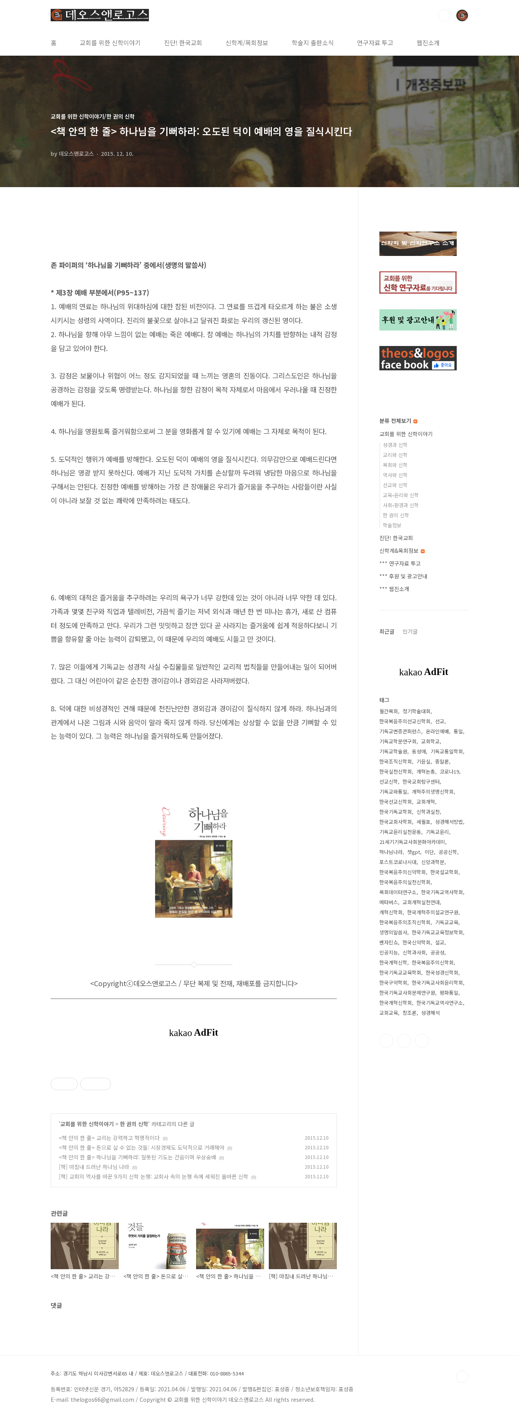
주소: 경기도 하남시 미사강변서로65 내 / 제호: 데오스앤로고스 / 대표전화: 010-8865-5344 (147, 1373)
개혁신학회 (391, 912)
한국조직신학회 (395, 761)
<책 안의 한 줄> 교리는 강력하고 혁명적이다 (109, 1138)
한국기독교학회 (395, 811)
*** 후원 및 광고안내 (403, 576)
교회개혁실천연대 (421, 902)
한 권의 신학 (134, 1124)
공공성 (437, 952)
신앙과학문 (432, 862)
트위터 (404, 1041)
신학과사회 (414, 952)
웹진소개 (428, 42)
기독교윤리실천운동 (400, 831)
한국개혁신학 (393, 962)
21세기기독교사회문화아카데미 (412, 841)
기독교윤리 (437, 831)
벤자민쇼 (388, 942)
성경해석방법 (449, 821)
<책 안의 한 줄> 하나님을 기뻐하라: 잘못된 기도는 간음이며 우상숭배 (137, 1157)
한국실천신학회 (395, 771)
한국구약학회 (393, 982)
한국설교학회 (444, 872)
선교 (439, 721)
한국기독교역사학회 (442, 892)
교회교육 (388, 1012)
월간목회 (388, 711)
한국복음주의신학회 (433, 962)
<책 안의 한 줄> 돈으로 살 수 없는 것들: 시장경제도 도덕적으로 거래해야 (141, 1147)
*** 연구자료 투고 (400, 563)
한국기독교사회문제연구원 (407, 992)
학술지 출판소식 (313, 42)
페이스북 (386, 1041)
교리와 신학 (395, 454)
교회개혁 (426, 801)
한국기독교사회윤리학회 (437, 982)
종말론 (442, 761)
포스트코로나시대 (398, 862)
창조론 (410, 1012)
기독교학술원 (393, 751)
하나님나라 (391, 852)
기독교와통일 (393, 791)
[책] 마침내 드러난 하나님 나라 (94, 1167)
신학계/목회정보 (246, 42)
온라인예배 (437, 731)
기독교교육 (446, 922)
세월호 (423, 821)
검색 (444, 15)
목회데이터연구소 (398, 892)
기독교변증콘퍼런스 (400, 731)
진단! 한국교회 (183, 42)
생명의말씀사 (393, 932)
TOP (462, 1376)
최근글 (386, 631)
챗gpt (413, 852)
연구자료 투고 (375, 42)
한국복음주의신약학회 (402, 872)
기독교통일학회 (446, 751)
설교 (439, 942)
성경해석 (430, 1012)
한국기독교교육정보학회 (437, 932)
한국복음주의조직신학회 (404, 922)
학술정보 (392, 525)
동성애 (419, 751)
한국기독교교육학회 (400, 972)
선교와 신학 (395, 485)
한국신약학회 (416, 942)
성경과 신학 (395, 444)
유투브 (422, 1041)
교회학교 (430, 741)
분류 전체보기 (398, 420)
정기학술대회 (416, 711)
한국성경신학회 (442, 972)
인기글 (410, 631)
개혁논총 (426, 771)
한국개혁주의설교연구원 (432, 912)
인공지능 (388, 952)
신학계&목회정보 (402, 550)
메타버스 (388, 902)
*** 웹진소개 (394, 589)
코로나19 (449, 771)
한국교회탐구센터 (421, 781)
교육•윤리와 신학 (401, 495)
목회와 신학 (395, 465)
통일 (458, 731)
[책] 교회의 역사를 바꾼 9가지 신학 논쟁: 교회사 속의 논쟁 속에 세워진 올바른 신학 (153, 1176)
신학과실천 (428, 811)
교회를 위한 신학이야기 (110, 42)
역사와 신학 (395, 475)
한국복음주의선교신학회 (404, 721)
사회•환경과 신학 (401, 505)
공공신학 (448, 852)
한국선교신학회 (395, 801)
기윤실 (423, 761)
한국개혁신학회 (395, 1002)
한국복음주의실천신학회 (404, 882)
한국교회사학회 (395, 821)
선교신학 (388, 781)
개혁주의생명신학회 (433, 791)
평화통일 (449, 992)
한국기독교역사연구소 (440, 1002)
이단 (429, 852)
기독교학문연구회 (398, 741)
